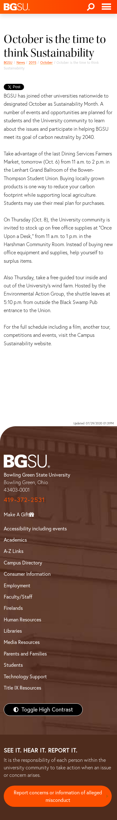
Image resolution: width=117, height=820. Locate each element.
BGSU (8, 62)
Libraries (13, 631)
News (21, 62)
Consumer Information (27, 574)
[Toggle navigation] (106, 7)
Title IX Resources (22, 688)
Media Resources (22, 642)
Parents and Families (25, 653)
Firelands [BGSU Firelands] (13, 608)
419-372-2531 (24, 500)
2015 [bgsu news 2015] (32, 62)
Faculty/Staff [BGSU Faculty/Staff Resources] (18, 597)
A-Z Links (13, 551)
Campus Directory (23, 562)
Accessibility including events (35, 528)
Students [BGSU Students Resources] (13, 665)
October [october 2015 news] (46, 62)
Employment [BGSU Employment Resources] (17, 585)
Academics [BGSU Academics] (15, 540)
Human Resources (22, 619)
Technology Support (25, 676)
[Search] (91, 7)
